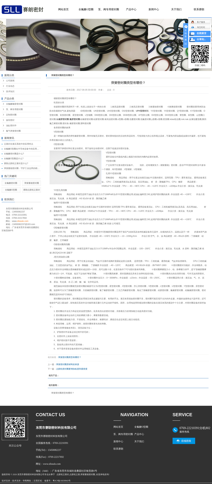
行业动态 (10, 86)
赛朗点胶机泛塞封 (31, 190)
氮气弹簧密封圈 (13, 131)
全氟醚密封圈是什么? (14, 153)
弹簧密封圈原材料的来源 (67, 364)
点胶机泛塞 (75, 474)
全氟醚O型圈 (86, 9)
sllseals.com (22, 221)
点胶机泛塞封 (62, 474)
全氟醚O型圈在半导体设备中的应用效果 (22, 149)
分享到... (201, 39)
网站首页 (63, 9)
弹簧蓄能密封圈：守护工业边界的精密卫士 (24, 168)
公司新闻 (10, 80)
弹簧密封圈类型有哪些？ (69, 357)
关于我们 (176, 9)
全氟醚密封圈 (11, 183)
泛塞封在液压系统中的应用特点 (18, 144)
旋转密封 (10, 120)
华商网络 (27, 480)
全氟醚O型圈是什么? (13, 158)
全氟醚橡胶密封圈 (14, 104)
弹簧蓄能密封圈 (31, 183)
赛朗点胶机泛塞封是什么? (16, 163)
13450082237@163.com (23, 224)
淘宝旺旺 (198, 27)
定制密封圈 (11, 115)
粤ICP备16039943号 (62, 480)
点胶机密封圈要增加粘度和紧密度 (71, 369)
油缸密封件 (11, 125)
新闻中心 (154, 9)
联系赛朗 (199, 9)
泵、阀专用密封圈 (108, 9)
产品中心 (131, 9)
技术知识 (10, 91)
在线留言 (201, 33)
